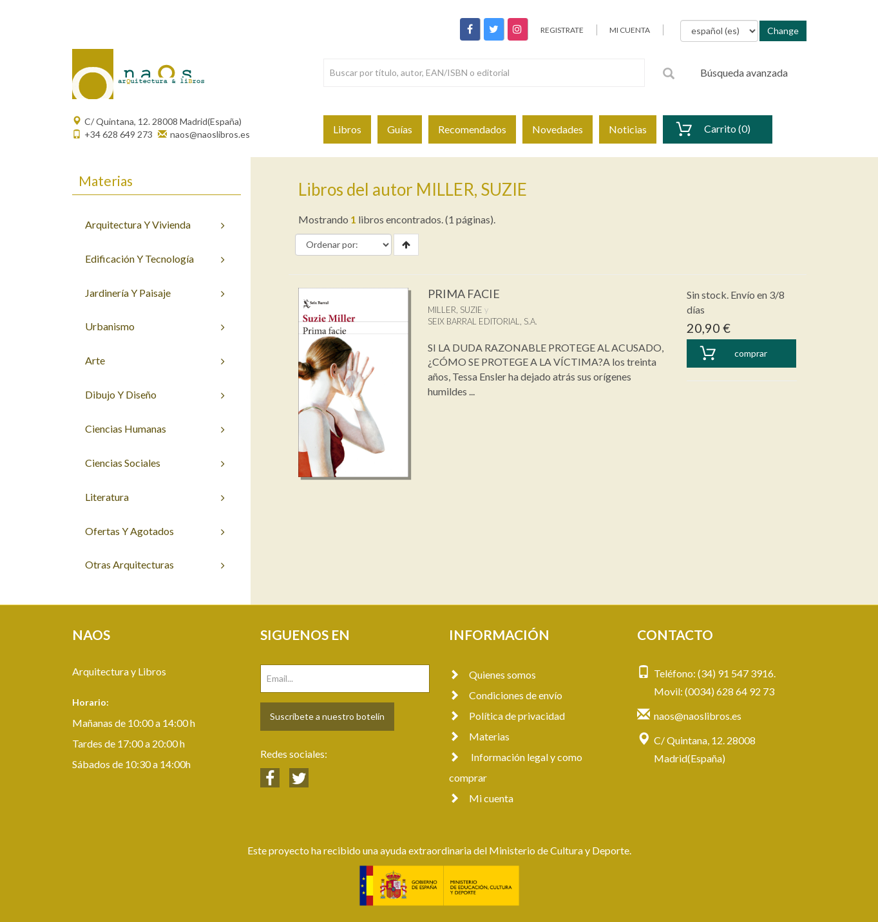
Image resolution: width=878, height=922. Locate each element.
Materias (479, 736)
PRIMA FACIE (464, 294)
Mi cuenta (481, 798)
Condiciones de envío (505, 695)
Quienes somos (492, 674)
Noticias (628, 129)
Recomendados (472, 129)
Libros (347, 129)
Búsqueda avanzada (744, 72)
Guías (399, 129)
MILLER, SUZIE (455, 310)
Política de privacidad (507, 716)
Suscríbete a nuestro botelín (327, 716)
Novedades (557, 129)
